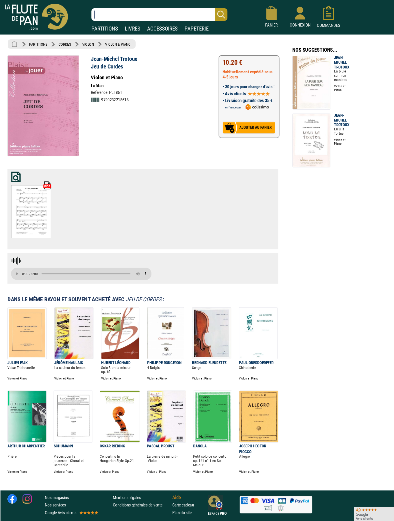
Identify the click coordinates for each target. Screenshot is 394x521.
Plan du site (182, 512)
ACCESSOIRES (162, 28)
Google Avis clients (71, 512)
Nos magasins (57, 497)
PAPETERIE (197, 28)
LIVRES (132, 28)
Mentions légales (127, 497)
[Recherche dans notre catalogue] (159, 14)
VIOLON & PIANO (118, 44)
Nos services (55, 505)
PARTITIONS (104, 28)
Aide (176, 497)
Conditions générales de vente (141, 505)
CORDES (65, 44)
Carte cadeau (183, 505)
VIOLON (88, 44)
